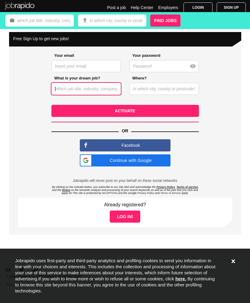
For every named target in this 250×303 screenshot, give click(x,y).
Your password (146, 55)
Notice (66, 190)
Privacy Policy (166, 187)
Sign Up (231, 7)
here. (180, 278)
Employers (168, 7)
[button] (125, 160)
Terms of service (187, 187)
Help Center (142, 7)
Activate (125, 110)
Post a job (116, 7)
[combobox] (112, 21)
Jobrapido (20, 6)
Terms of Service (170, 193)
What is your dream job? (77, 78)
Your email (64, 55)
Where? (139, 78)
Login (198, 7)
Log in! (125, 216)
